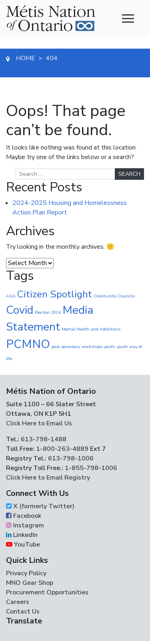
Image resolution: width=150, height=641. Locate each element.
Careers (17, 602)
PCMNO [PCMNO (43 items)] (28, 344)
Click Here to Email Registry (48, 477)
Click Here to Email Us (39, 423)
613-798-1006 (70, 458)
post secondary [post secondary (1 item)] (66, 347)
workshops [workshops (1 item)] (92, 347)
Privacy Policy (26, 573)
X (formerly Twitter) (40, 506)
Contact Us (23, 611)
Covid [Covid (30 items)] (19, 310)
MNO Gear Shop (29, 582)
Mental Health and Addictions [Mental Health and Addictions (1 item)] (91, 329)
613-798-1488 (43, 439)
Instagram (25, 525)
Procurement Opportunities (47, 592)
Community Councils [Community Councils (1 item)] (114, 296)
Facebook (23, 515)
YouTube (23, 544)
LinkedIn (22, 535)
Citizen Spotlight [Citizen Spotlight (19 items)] (54, 294)
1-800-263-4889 (62, 448)
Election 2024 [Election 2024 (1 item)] (48, 312)
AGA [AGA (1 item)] (11, 296)
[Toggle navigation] (128, 18)
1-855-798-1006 (90, 468)
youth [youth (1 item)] (109, 347)
